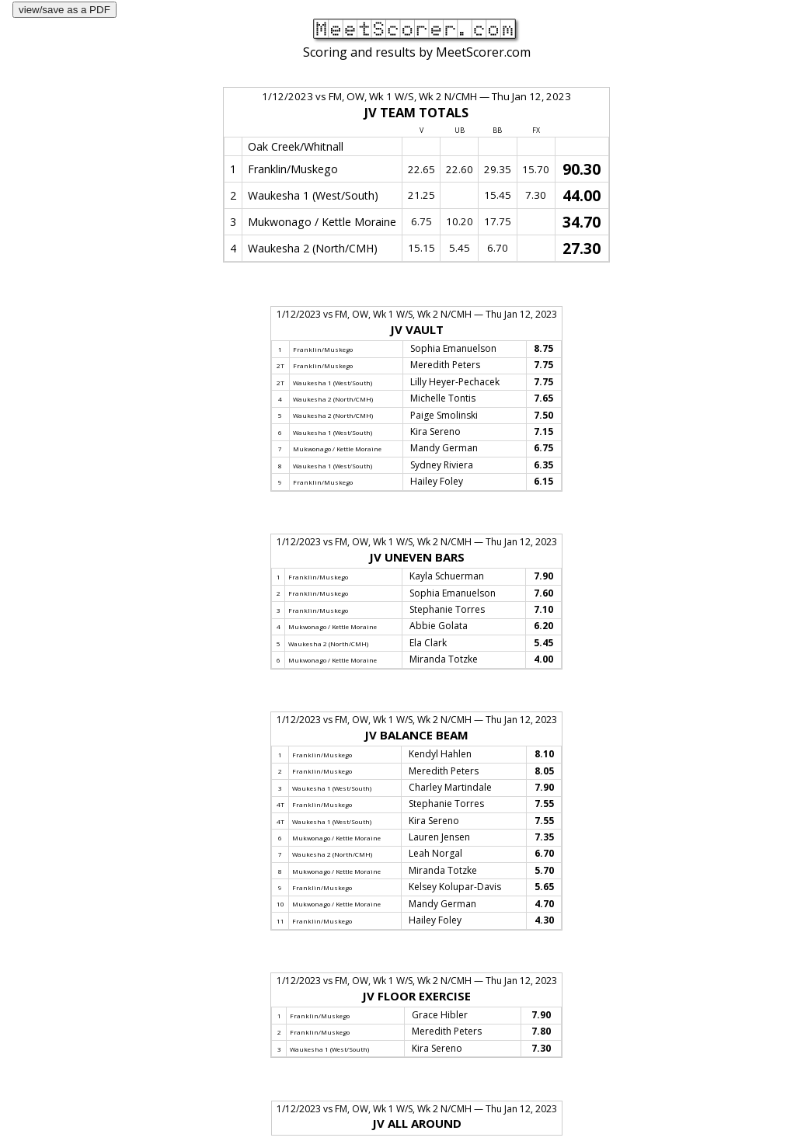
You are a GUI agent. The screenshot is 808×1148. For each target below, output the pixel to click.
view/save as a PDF (64, 10)
